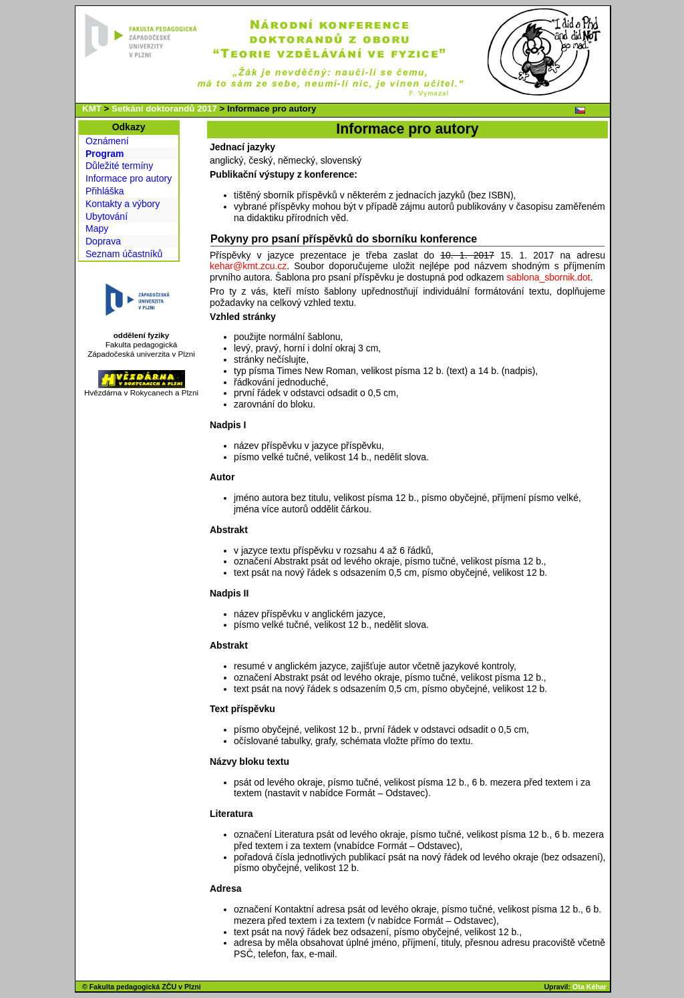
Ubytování (107, 216)
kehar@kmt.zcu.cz (248, 266)
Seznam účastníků (124, 253)
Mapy (97, 228)
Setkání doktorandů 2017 (164, 109)
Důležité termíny (119, 165)
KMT (92, 109)
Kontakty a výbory (123, 203)
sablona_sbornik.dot (548, 277)
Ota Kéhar (589, 987)
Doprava (103, 241)
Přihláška (105, 191)
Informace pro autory (129, 178)
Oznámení (107, 141)
